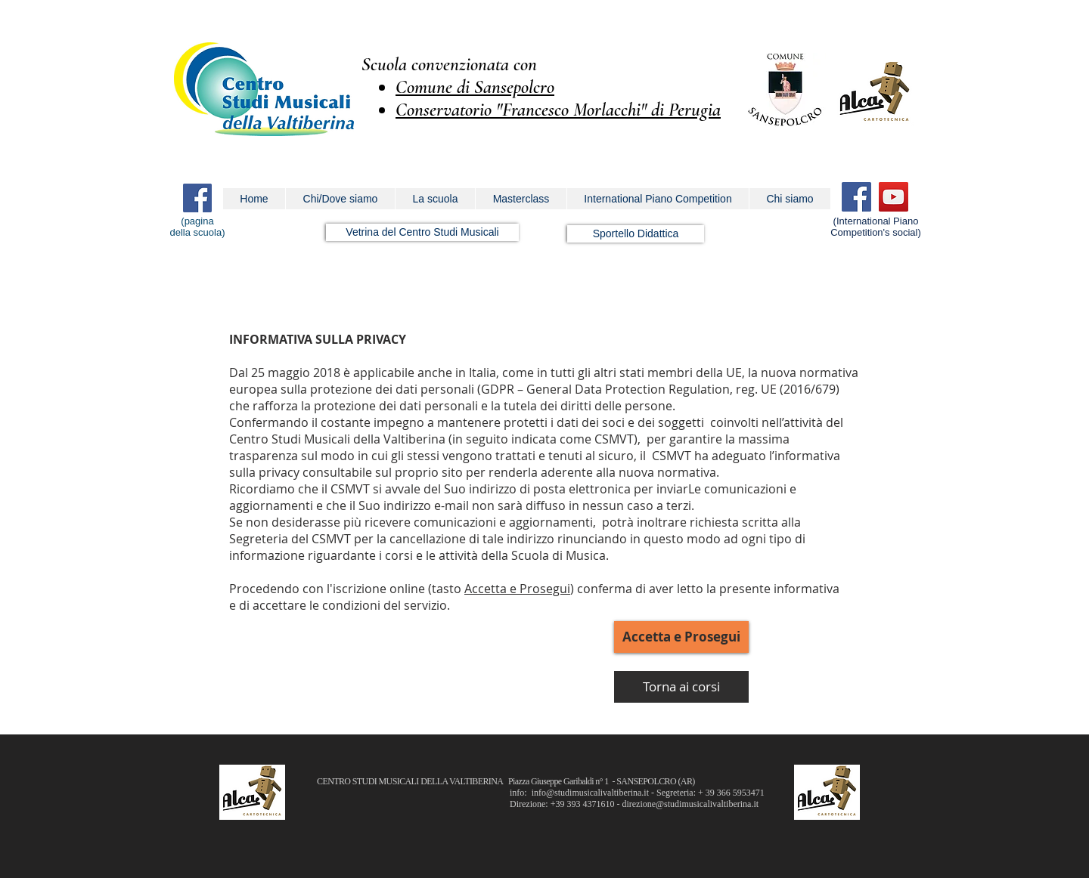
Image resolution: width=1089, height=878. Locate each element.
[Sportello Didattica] (635, 234)
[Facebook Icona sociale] (197, 198)
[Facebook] (856, 197)
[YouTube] (893, 197)
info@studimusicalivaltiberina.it (590, 792)
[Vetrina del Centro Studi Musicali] (422, 232)
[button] (340, 198)
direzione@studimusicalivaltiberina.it (690, 804)
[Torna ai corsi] (681, 687)
